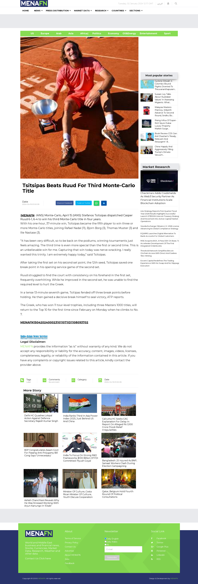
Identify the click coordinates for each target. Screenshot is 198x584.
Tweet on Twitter (83, 203)
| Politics (96, 33)
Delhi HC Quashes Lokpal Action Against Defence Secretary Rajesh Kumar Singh (41, 418)
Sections (134, 10)
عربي (160, 3)
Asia (71, 33)
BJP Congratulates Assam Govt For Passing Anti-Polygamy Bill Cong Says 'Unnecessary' (41, 453)
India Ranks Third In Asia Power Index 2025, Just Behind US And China (80, 419)
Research (100, 10)
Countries (118, 10)
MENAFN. (42, 578)
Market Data (82, 10)
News (37, 10)
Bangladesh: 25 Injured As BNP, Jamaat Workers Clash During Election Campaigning (119, 463)
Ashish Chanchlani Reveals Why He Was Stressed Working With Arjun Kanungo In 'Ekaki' (41, 503)
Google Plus (159, 546)
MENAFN (27, 215)
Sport (166, 33)
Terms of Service (73, 538)
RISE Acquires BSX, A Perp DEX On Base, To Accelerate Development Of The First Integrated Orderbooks (160, 243)
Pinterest (158, 551)
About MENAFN (73, 555)
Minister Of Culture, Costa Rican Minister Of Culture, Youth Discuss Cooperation (78, 494)
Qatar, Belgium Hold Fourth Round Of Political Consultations (117, 494)
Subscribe (112, 557)
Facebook (158, 538)
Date (25, 201)
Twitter (157, 542)
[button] (168, 3)
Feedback (69, 563)
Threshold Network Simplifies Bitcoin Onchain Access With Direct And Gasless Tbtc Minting (159, 253)
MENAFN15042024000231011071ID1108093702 (54, 322)
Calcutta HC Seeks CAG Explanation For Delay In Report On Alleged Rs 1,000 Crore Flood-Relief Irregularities (117, 424)
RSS (156, 559)
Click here (45, 558)
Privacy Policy (71, 542)
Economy (114, 33)
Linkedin (158, 555)
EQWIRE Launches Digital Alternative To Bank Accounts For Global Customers (158, 234)
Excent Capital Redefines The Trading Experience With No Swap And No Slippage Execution (160, 263)
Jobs (67, 559)
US (28, 33)
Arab (59, 33)
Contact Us (70, 546)
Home (25, 10)
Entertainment (144, 33)
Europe (45, 33)
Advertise (69, 551)
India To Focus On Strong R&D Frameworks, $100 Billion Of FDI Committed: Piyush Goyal (80, 458)
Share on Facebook (64, 203)
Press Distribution (57, 10)
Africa (83, 33)
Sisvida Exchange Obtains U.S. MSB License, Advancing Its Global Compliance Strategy (160, 227)
